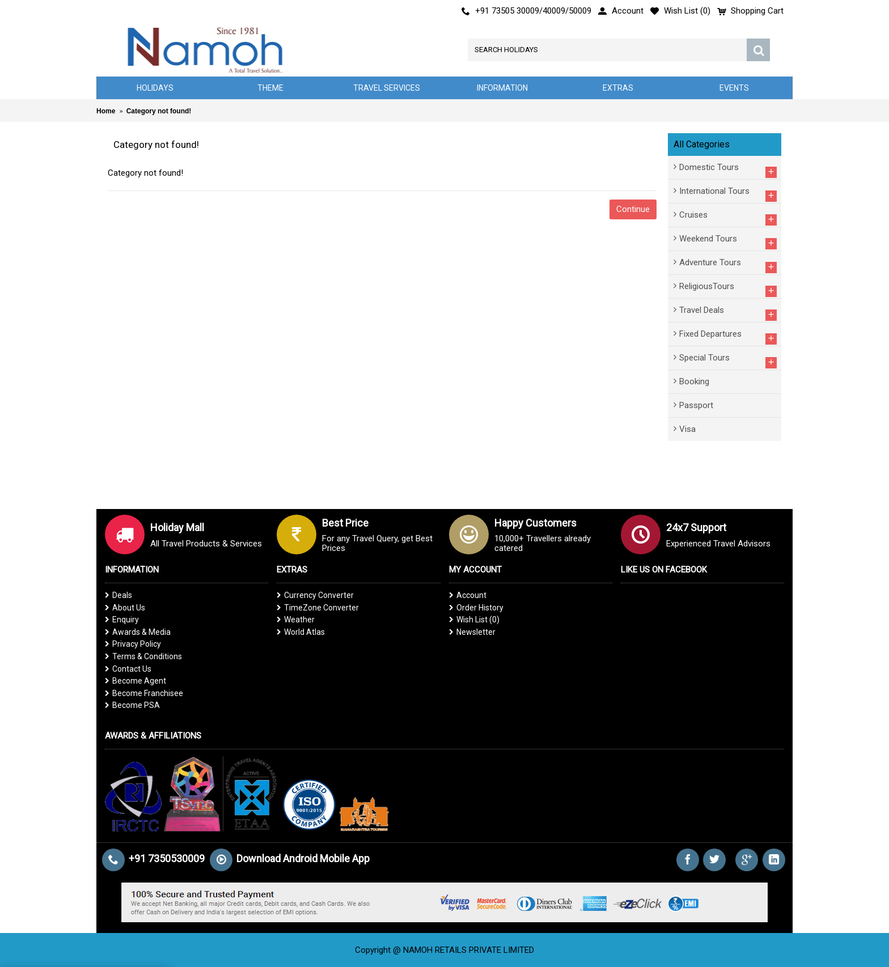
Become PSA (132, 705)
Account (467, 595)
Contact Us (128, 668)
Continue (633, 209)
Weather (296, 619)
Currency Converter (315, 595)
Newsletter (472, 632)
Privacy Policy (133, 643)
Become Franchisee (144, 693)
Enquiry (122, 619)
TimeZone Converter (318, 607)
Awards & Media (138, 632)
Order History (476, 607)
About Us (125, 607)
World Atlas (301, 632)
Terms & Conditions (143, 656)
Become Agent (135, 680)
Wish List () (474, 619)
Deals (118, 595)
